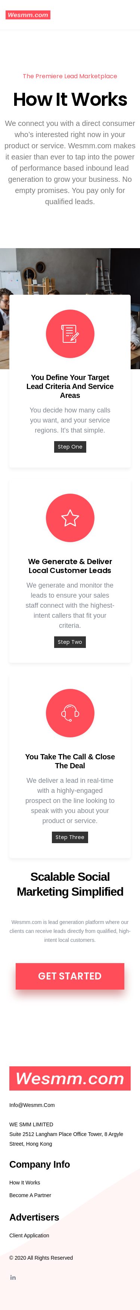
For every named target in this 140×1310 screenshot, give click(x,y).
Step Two (70, 642)
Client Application (29, 1235)
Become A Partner (30, 1195)
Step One (70, 446)
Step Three (70, 837)
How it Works (24, 1183)
